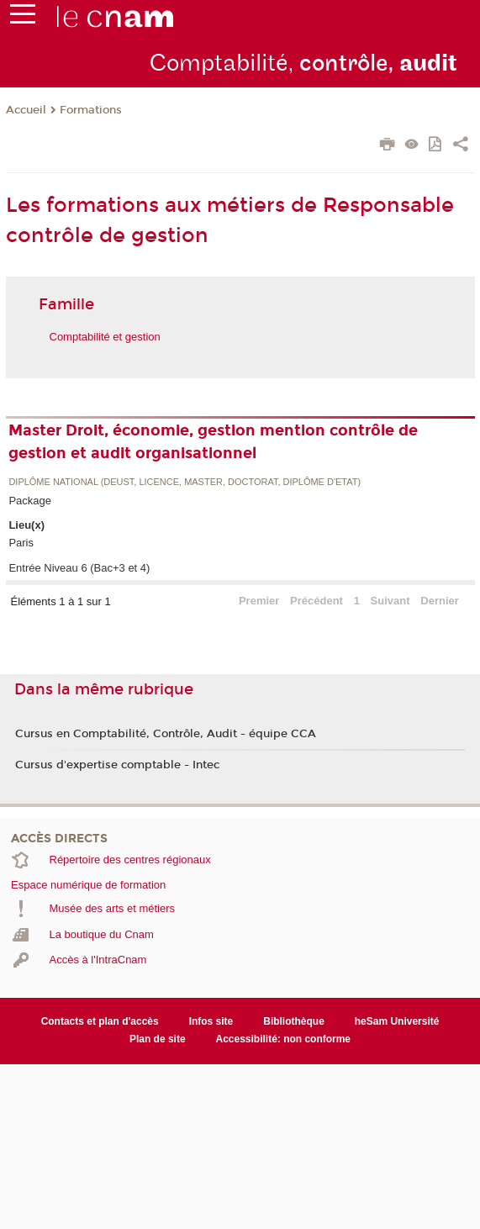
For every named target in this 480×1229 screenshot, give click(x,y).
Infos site (211, 1021)
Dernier (439, 600)
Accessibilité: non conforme (283, 1039)
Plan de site (157, 1039)
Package (29, 500)
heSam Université (397, 1021)
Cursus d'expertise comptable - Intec (117, 765)
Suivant (390, 600)
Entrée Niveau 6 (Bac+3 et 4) (79, 568)
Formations (91, 110)
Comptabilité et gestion (105, 336)
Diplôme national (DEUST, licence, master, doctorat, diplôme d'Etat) (184, 482)
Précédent (316, 600)
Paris (21, 542)
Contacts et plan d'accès (100, 1021)
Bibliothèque (293, 1021)
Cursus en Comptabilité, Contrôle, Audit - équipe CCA (165, 734)
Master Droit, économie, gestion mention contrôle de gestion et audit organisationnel (213, 441)
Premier (259, 600)
